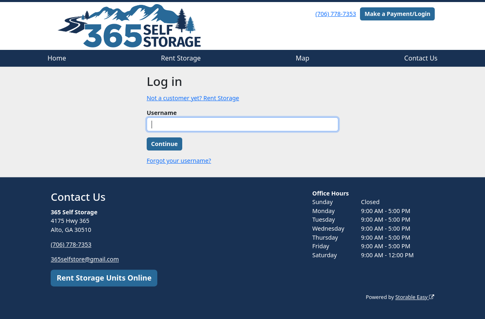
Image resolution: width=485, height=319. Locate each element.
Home (56, 58)
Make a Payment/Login (397, 14)
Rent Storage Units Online (104, 278)
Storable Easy (414, 297)
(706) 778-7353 (335, 14)
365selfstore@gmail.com (85, 259)
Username (162, 113)
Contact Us (420, 58)
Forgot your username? (179, 160)
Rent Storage (181, 58)
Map (302, 58)
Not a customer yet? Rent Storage (193, 98)
